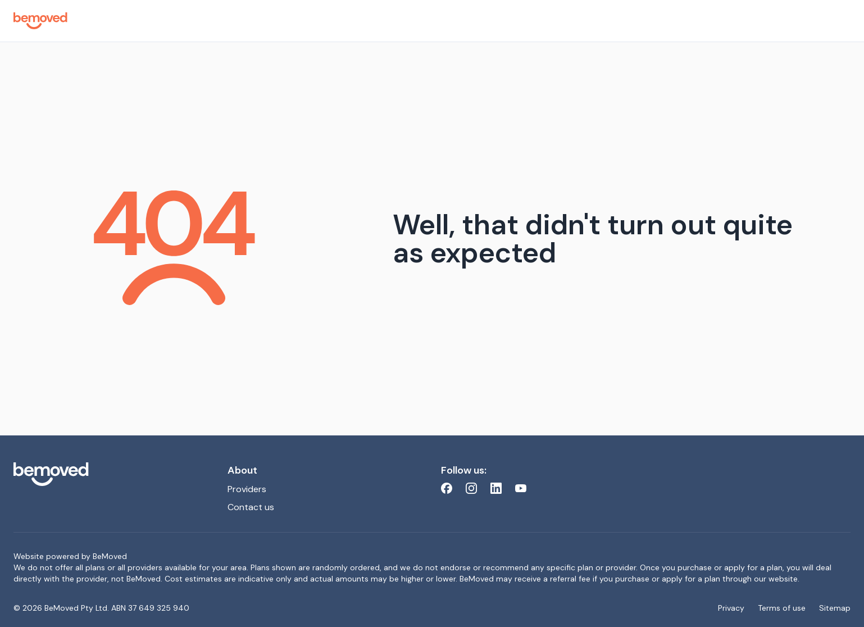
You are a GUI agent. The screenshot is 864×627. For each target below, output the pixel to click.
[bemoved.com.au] (111, 474)
